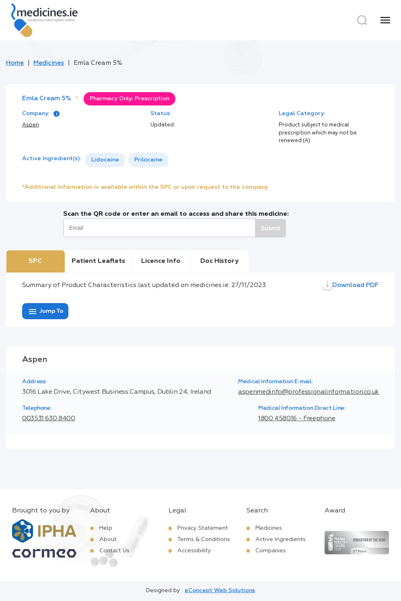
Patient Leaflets (98, 261)
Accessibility (194, 550)
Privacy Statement (202, 528)
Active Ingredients (280, 539)
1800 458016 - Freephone (296, 418)
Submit (270, 228)
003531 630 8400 (48, 418)
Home (15, 63)
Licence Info (161, 261)
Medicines (48, 63)
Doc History (219, 261)
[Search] (362, 20)
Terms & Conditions (203, 539)
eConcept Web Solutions (220, 590)
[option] (105, 160)
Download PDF (351, 285)
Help (105, 528)
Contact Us (114, 550)
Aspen (30, 125)
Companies (270, 550)
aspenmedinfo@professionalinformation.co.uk (308, 392)
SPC (35, 261)
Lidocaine (105, 160)
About (108, 539)
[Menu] (385, 20)
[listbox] (127, 160)
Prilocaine (148, 160)
